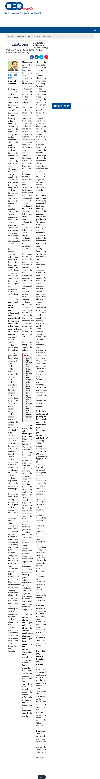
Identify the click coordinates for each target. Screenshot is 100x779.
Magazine (20, 36)
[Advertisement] (48, 20)
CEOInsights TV (62, 106)
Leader (30, 36)
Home (10, 36)
